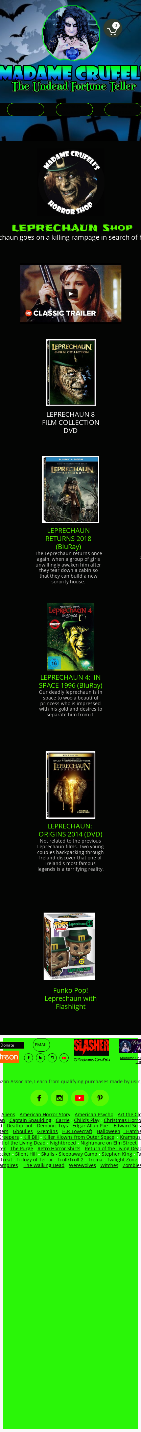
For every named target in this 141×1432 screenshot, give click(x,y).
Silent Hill (26, 1154)
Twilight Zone (122, 1159)
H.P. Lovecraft (77, 1131)
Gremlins (47, 1131)
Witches (109, 1165)
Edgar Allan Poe (90, 1125)
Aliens (8, 1114)
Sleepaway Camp (78, 1154)
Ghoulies (23, 1131)
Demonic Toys (52, 1125)
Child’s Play (86, 1120)
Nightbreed (63, 1142)
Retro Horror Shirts (59, 1148)
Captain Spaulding (30, 1120)
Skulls (47, 1154)
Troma (95, 1159)
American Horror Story (45, 1114)
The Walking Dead (44, 1165)
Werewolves (82, 1165)
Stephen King (117, 1154)
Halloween (108, 1131)
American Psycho (94, 1114)
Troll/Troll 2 (70, 1159)
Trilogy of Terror (35, 1159)
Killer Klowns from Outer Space (78, 1137)
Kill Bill (31, 1137)
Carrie (63, 1120)
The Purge (21, 1148)
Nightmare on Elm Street (108, 1142)
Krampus (130, 1137)
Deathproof (19, 1125)
